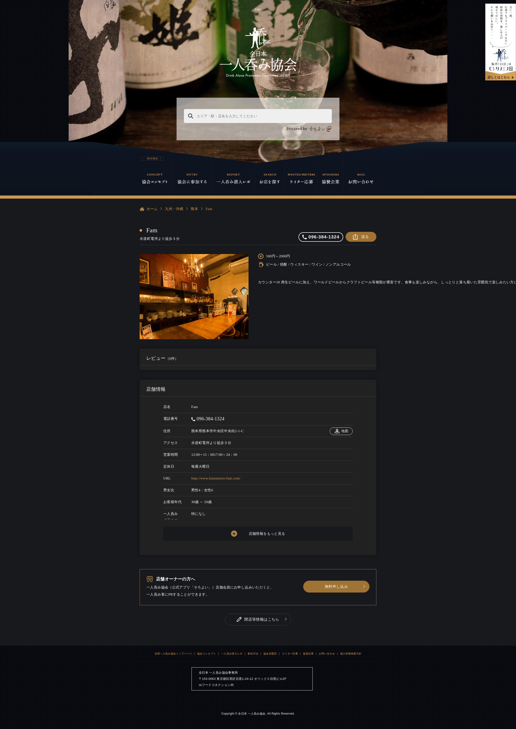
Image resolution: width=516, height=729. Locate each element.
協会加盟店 (270, 653)
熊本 (194, 209)
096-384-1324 (207, 418)
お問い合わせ (327, 653)
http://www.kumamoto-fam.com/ (215, 478)
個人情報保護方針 (351, 653)
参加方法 (253, 653)
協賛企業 (308, 653)
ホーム (148, 209)
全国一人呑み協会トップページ (173, 653)
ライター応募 (290, 653)
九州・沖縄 (174, 209)
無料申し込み (336, 586)
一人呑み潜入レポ (232, 653)
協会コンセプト (206, 653)
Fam (209, 209)
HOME (152, 158)
